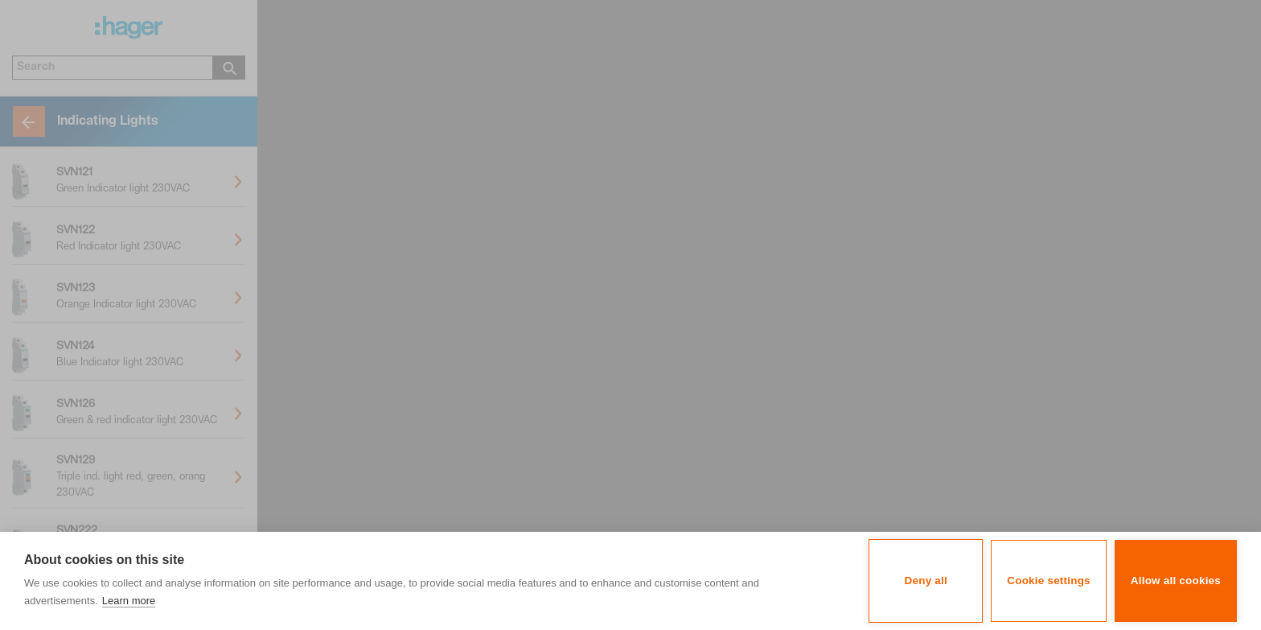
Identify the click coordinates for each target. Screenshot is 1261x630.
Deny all (926, 580)
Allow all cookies (1176, 580)
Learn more (128, 601)
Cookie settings (1049, 580)
